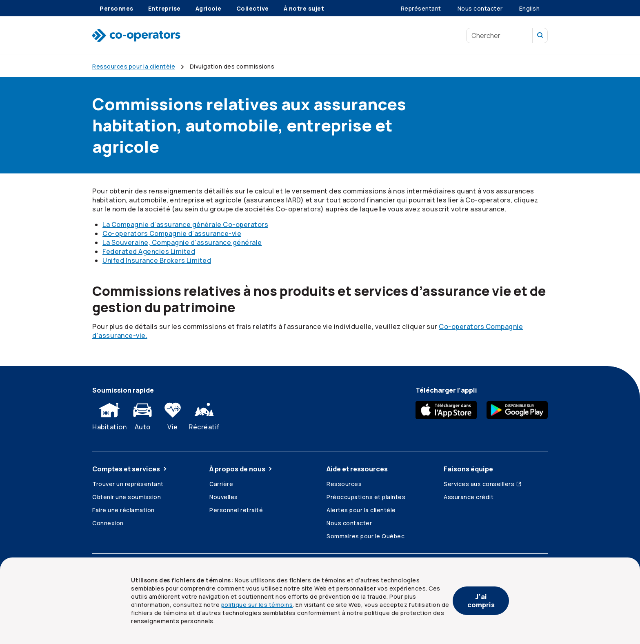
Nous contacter (349, 523)
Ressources (344, 484)
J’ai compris (481, 600)
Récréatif (204, 414)
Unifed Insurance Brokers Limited (156, 260)
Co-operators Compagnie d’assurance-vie (171, 233)
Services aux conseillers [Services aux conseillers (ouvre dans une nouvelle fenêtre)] (483, 484)
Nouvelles (223, 497)
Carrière (221, 484)
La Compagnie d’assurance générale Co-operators (185, 224)
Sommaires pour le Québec (365, 536)
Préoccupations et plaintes (366, 497)
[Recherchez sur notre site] (540, 35)
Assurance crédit (468, 497)
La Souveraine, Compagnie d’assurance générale (182, 242)
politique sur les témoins (257, 604)
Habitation (109, 414)
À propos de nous (241, 468)
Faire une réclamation (123, 510)
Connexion (108, 523)
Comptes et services (130, 468)
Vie (172, 414)
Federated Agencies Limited (148, 251)
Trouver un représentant (128, 484)
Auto (142, 414)
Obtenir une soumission (126, 497)
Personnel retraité (236, 510)
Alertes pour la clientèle (361, 510)
